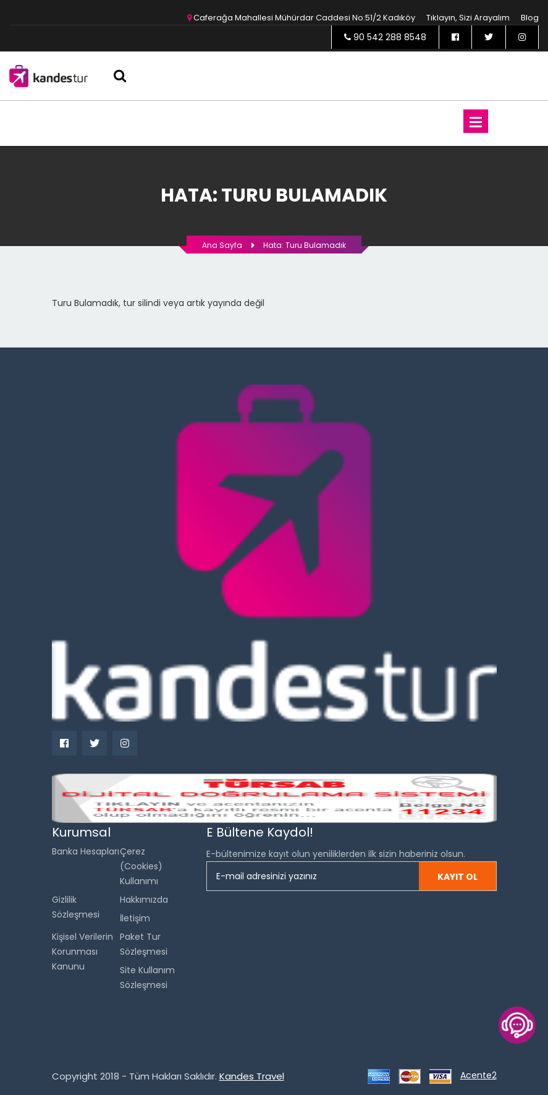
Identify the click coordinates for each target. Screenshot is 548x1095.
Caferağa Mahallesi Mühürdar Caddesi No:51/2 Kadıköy (301, 17)
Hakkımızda (144, 899)
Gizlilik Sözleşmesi (75, 907)
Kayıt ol (457, 877)
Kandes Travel (251, 1076)
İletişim (135, 918)
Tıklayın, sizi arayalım (468, 17)
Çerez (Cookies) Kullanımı (141, 866)
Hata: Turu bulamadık (304, 245)
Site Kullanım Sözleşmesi (147, 977)
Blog (530, 17)
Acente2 (478, 1075)
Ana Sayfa (222, 245)
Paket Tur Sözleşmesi (143, 944)
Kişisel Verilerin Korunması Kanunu (82, 952)
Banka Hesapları (85, 851)
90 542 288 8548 (385, 37)
